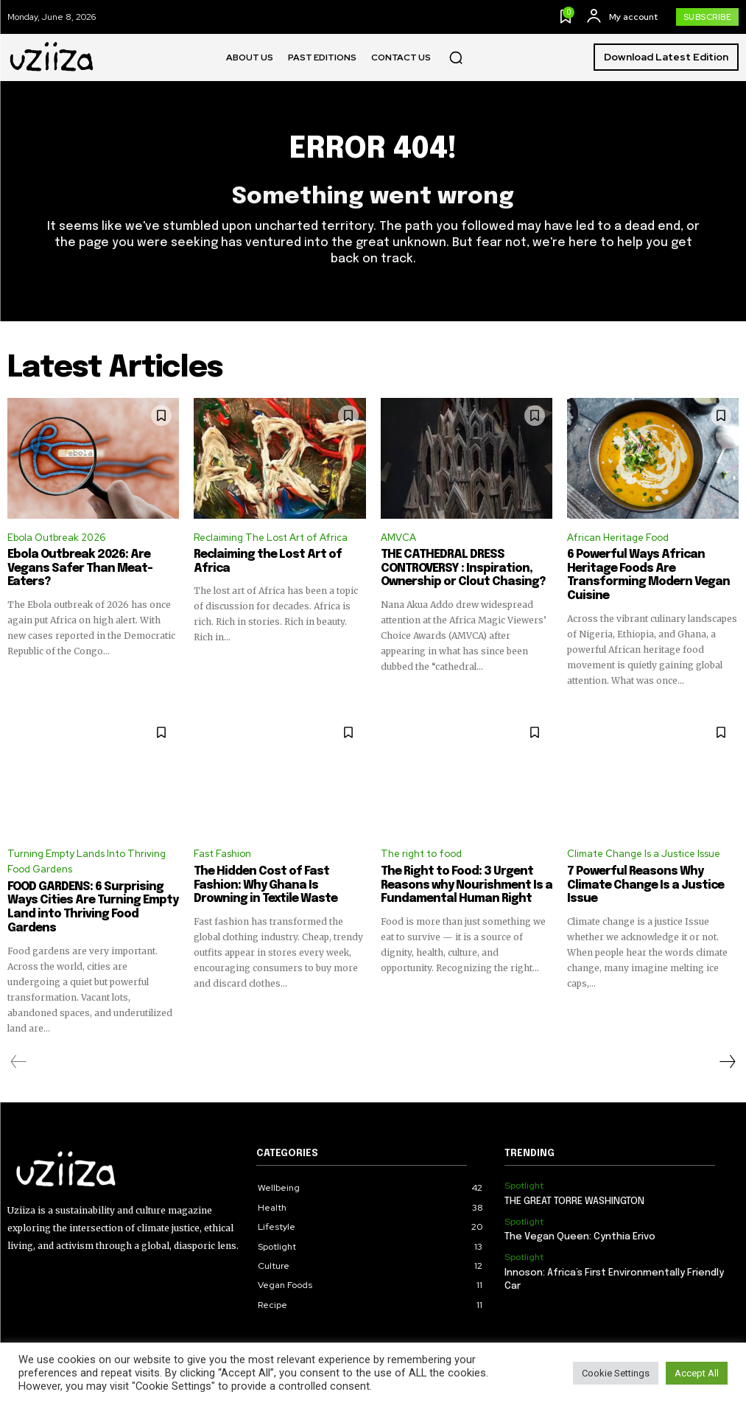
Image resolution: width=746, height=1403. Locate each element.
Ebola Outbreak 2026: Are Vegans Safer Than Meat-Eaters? (74, 569)
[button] (456, 57)
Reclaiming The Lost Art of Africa (271, 537)
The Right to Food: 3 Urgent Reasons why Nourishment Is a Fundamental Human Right (461, 883)
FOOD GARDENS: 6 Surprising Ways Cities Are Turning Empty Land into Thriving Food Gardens (91, 899)
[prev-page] (18, 1045)
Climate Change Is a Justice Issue (643, 853)
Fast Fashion (222, 853)
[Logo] (52, 57)
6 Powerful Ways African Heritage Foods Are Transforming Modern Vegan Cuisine (642, 575)
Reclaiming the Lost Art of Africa (279, 555)
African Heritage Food (618, 537)
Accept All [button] (697, 1373)
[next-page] (727, 1045)
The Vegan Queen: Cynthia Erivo (579, 1220)
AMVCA (398, 537)
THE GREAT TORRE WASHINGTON (573, 1184)
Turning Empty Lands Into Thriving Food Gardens (86, 861)
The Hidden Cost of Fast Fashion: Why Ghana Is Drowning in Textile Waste (276, 883)
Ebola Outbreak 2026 (56, 537)
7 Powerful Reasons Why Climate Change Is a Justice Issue (639, 883)
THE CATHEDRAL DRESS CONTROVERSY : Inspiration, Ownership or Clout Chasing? (456, 569)
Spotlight (523, 1169)
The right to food (421, 853)
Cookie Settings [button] (616, 1373)
